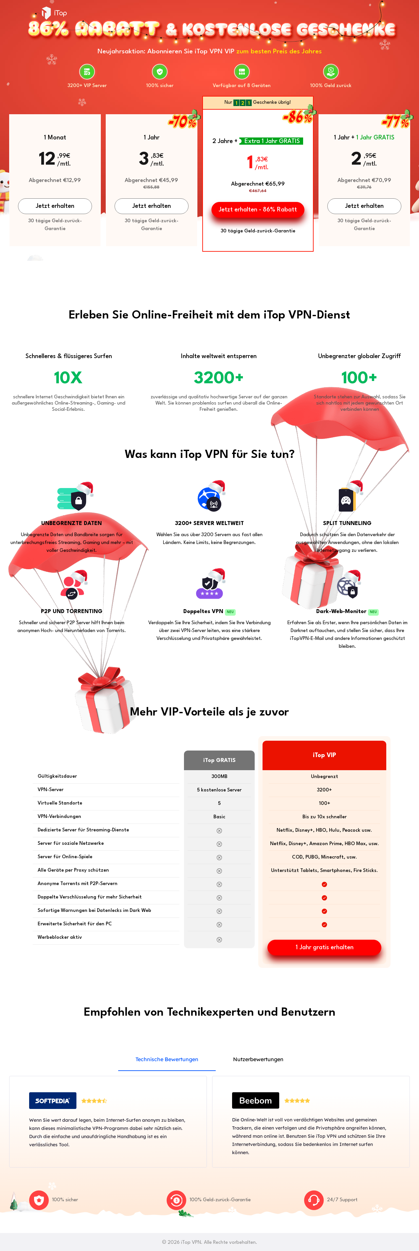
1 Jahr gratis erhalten (325, 948)
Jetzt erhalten (55, 206)
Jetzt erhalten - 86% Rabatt (258, 210)
